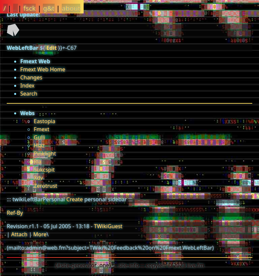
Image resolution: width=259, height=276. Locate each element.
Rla (37, 161)
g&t (48, 8)
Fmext (41, 129)
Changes (31, 77)
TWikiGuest (108, 226)
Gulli (39, 137)
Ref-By (15, 212)
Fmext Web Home (42, 69)
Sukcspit (44, 169)
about (71, 8)
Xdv (38, 177)
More (40, 234)
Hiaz (39, 145)
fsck (29, 8)
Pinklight (45, 153)
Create (74, 199)
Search (28, 93)
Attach (19, 234)
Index (27, 85)
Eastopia (44, 121)
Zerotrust (45, 185)
